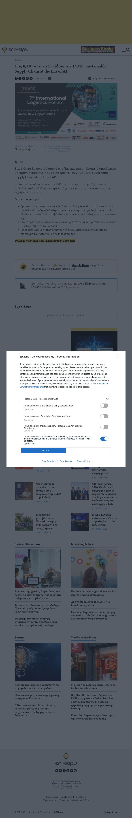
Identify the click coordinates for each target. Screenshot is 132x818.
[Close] (119, 357)
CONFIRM (43, 450)
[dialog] (66, 409)
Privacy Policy (83, 461)
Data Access (66, 461)
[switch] (104, 406)
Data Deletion (48, 461)
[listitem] (66, 398)
